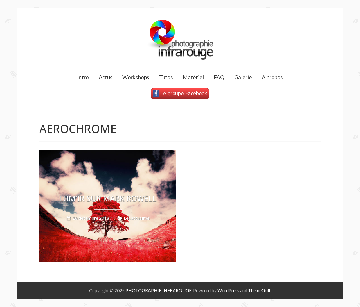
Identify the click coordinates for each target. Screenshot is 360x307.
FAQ (219, 77)
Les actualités (137, 217)
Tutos (166, 77)
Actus (105, 77)
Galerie (243, 77)
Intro (83, 77)
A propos (272, 77)
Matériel (193, 77)
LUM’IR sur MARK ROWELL (107, 198)
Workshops (135, 77)
